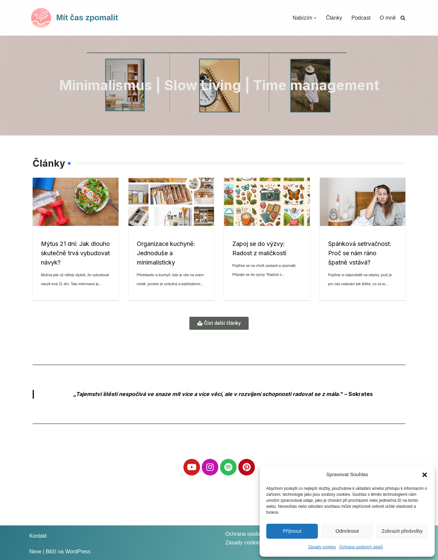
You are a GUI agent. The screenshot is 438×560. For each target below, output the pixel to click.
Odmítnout (347, 531)
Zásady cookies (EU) (250, 542)
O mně (388, 18)
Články (334, 18)
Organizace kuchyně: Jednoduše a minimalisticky (166, 253)
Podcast (360, 18)
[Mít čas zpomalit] (73, 18)
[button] (424, 474)
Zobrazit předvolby (402, 531)
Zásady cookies (322, 547)
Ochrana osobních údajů (361, 547)
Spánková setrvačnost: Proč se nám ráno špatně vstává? (359, 253)
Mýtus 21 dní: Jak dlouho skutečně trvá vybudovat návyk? (75, 253)
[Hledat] (402, 17)
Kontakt (38, 536)
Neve (35, 551)
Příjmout (292, 531)
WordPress (79, 551)
